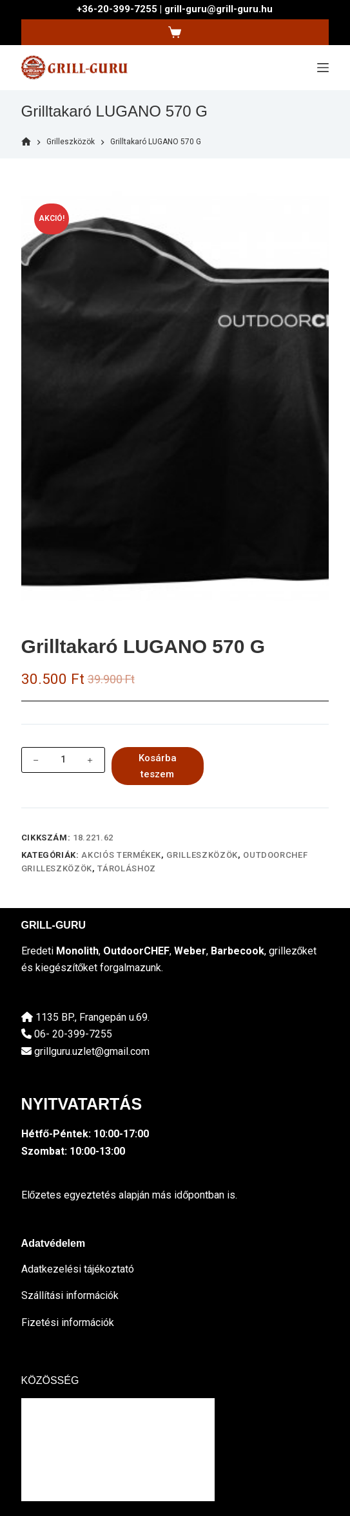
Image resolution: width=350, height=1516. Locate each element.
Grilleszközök (201, 855)
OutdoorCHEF (136, 951)
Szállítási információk (70, 1295)
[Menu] (323, 67)
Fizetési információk (67, 1322)
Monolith (77, 951)
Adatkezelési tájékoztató (77, 1269)
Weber (190, 951)
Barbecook (237, 951)
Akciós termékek (121, 855)
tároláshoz (126, 868)
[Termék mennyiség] (63, 760)
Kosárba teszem (158, 766)
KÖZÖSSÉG (50, 1380)
